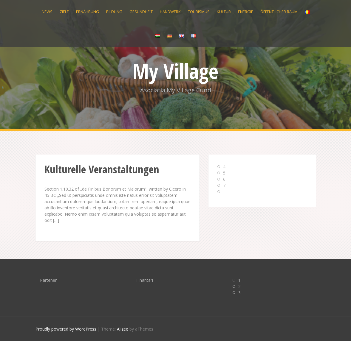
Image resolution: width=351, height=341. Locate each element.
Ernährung (87, 11)
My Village (175, 71)
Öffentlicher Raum (279, 11)
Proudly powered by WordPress (65, 329)
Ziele (64, 11)
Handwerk (170, 11)
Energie (245, 11)
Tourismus (199, 11)
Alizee (122, 329)
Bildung (114, 11)
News (47, 11)
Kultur (224, 11)
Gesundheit (141, 11)
